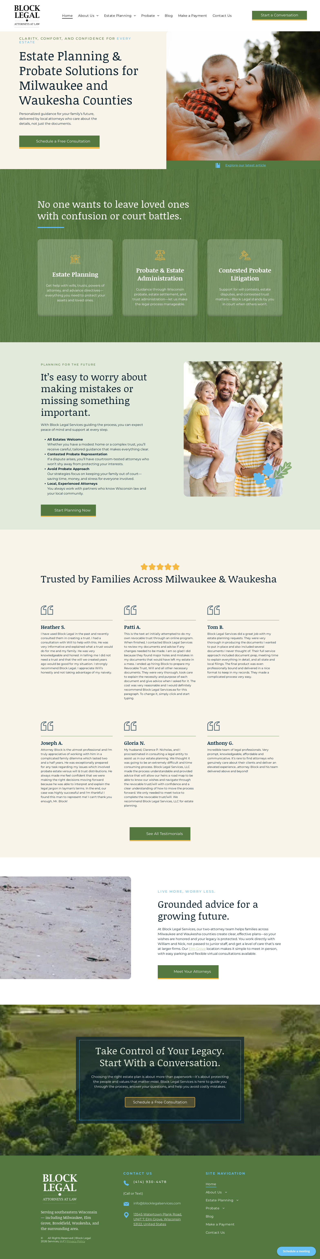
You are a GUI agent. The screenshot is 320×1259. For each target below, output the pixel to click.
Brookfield (61, 1223)
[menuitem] (67, 16)
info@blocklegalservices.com (157, 1203)
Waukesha (81, 1223)
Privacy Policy (76, 1241)
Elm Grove (197, 949)
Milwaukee (72, 1217)
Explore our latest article (245, 165)
